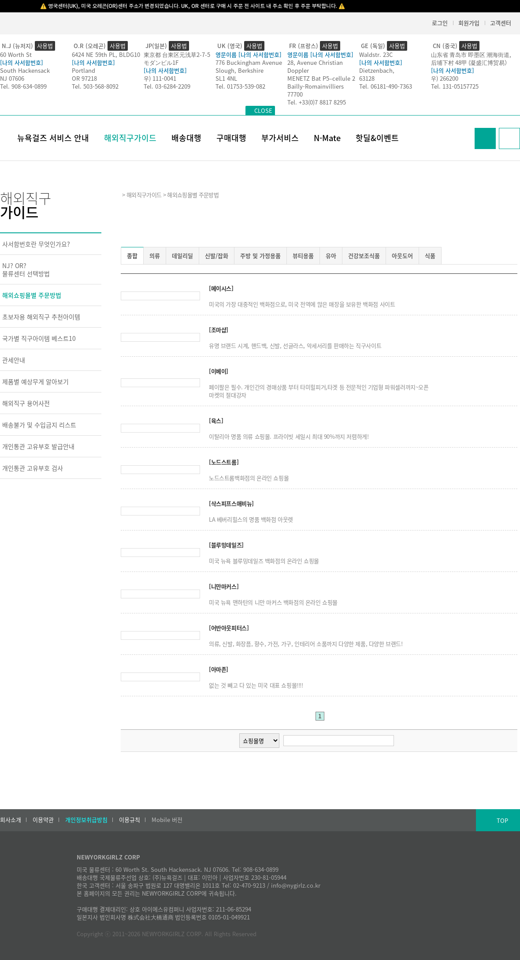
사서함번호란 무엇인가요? (36, 243)
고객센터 (500, 23)
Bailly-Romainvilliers (315, 86)
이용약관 (43, 820)
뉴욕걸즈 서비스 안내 (53, 138)
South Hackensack (25, 70)
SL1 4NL (226, 78)
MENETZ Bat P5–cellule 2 (321, 78)
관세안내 (13, 359)
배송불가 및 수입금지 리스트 (39, 424)
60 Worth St (16, 54)
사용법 (45, 45)
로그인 (440, 23)
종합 (132, 255)
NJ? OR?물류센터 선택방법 (26, 269)
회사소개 (10, 820)
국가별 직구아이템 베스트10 (39, 338)
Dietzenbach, (376, 70)
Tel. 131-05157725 (455, 86)
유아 (331, 255)
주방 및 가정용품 (260, 255)
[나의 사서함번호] (21, 62)
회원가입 (468, 23)
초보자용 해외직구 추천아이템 (41, 316)
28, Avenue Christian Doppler (315, 66)
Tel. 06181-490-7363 (385, 86)
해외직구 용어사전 (26, 403)
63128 (367, 78)
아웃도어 (402, 255)
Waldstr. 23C (376, 54)
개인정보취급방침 (86, 820)
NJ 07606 (12, 78)
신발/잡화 (216, 255)
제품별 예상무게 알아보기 (35, 381)
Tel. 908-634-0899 (23, 86)
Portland (83, 70)
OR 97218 (84, 78)
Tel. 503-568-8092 (95, 86)
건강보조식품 (364, 255)
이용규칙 (129, 820)
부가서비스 (280, 138)
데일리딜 (182, 255)
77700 (295, 94)
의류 (154, 255)
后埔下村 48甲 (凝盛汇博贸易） (470, 62)
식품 (430, 255)
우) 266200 (444, 78)
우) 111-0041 (160, 78)
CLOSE (263, 110)
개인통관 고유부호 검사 (32, 467)
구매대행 (231, 138)
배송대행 (186, 138)
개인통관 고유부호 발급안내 (38, 446)
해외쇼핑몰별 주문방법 (31, 295)
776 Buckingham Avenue (248, 62)
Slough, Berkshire (239, 70)
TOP (502, 820)
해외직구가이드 (130, 138)
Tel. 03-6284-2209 (167, 86)
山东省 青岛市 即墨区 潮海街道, (471, 54)
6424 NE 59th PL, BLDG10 (106, 54)
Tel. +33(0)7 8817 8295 (316, 102)
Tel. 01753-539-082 (240, 86)
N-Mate (327, 138)
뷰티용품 (303, 255)
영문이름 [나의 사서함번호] (248, 54)
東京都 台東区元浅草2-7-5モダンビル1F (177, 58)
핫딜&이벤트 (377, 138)
